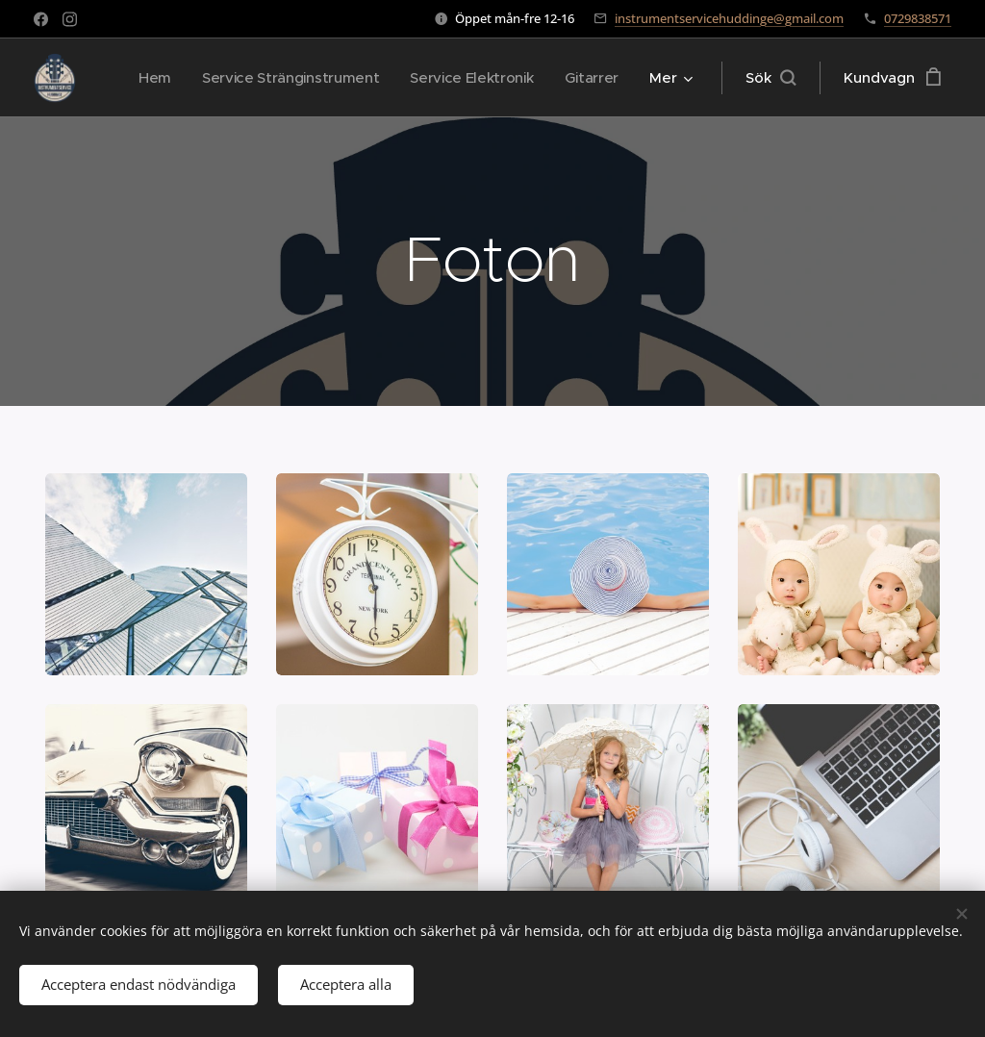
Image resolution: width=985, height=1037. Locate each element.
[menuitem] (144, 78)
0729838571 (917, 18)
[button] (770, 78)
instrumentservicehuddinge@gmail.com (729, 18)
